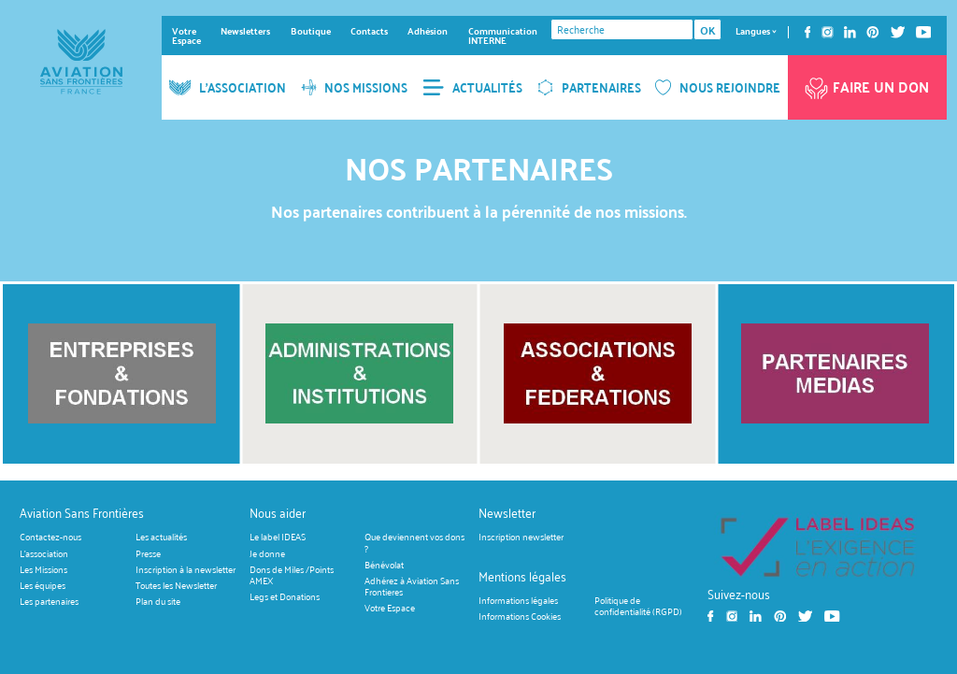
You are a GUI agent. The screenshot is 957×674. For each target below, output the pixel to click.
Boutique (311, 30)
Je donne (267, 553)
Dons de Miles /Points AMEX (292, 574)
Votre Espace (186, 35)
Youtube (924, 32)
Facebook (807, 32)
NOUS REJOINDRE (717, 87)
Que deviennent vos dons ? (414, 542)
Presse (148, 553)
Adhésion (427, 30)
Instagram (827, 32)
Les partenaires (49, 601)
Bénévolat (384, 564)
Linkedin (850, 32)
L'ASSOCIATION (227, 87)
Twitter (898, 32)
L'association (44, 553)
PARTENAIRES (589, 87)
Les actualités (161, 537)
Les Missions (43, 569)
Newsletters (245, 30)
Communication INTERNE (502, 35)
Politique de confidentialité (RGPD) (638, 605)
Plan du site (158, 601)
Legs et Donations (285, 597)
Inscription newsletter (521, 537)
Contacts (369, 30)
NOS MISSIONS (354, 87)
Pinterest (872, 32)
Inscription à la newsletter (186, 569)
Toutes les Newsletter (176, 586)
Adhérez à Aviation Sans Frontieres (411, 585)
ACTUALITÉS (472, 87)
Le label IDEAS (278, 537)
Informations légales (518, 600)
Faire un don (865, 84)
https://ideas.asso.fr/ (817, 546)
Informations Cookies (519, 616)
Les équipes (42, 586)
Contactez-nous (50, 537)
